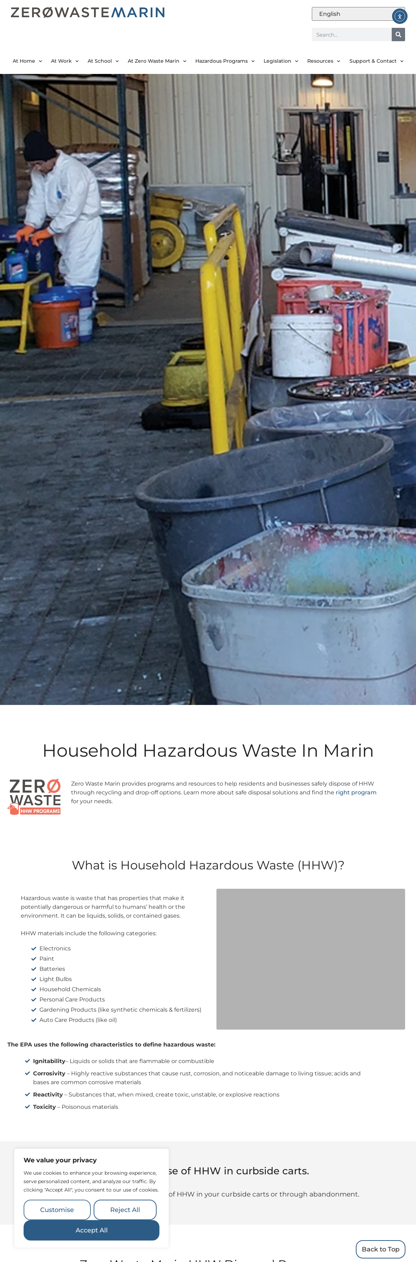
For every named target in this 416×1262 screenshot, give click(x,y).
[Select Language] (358, 14)
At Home (27, 61)
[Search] (398, 34)
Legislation (281, 61)
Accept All (92, 1230)
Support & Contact (376, 61)
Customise (57, 1210)
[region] (91, 1198)
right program (356, 792)
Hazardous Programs (225, 61)
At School (103, 61)
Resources (323, 61)
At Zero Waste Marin (157, 61)
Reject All (125, 1210)
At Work (65, 61)
